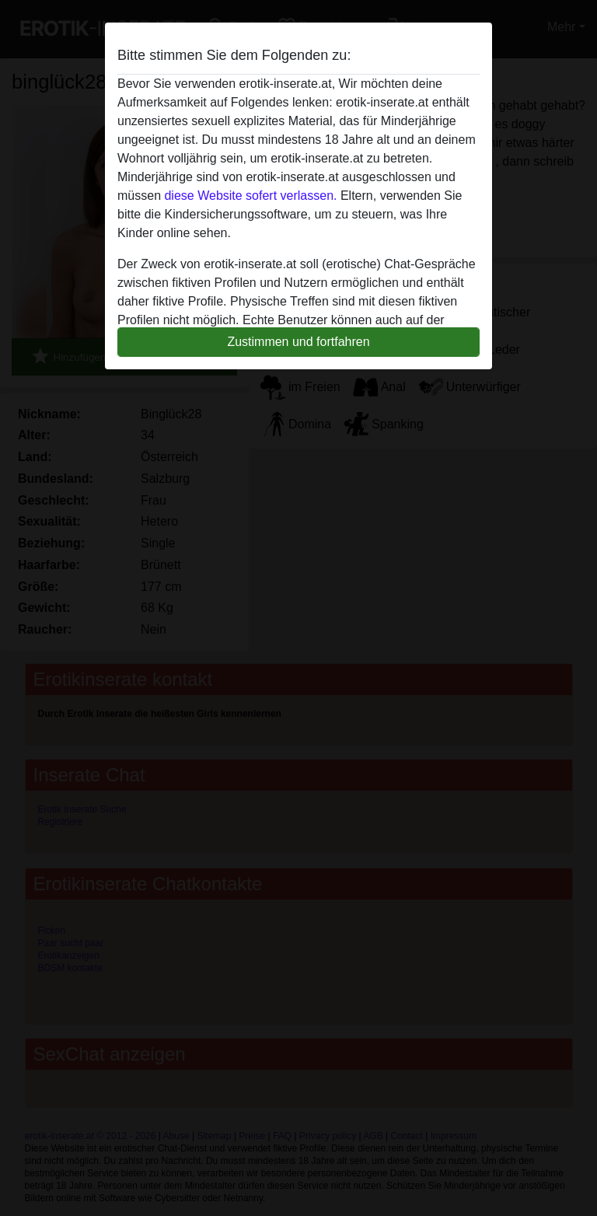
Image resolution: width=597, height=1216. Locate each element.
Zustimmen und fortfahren (298, 341)
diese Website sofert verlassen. (250, 195)
